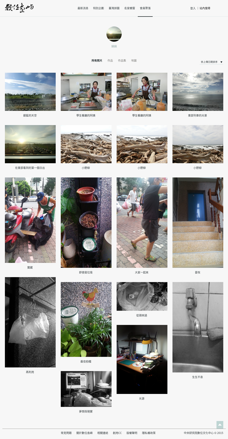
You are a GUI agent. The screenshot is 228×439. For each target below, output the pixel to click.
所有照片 (97, 60)
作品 (110, 60)
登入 (193, 8)
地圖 (134, 60)
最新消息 (83, 8)
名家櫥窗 (129, 8)
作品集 (122, 60)
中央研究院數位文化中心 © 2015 (203, 433)
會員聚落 (145, 8)
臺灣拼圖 (114, 8)
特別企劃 (98, 8)
